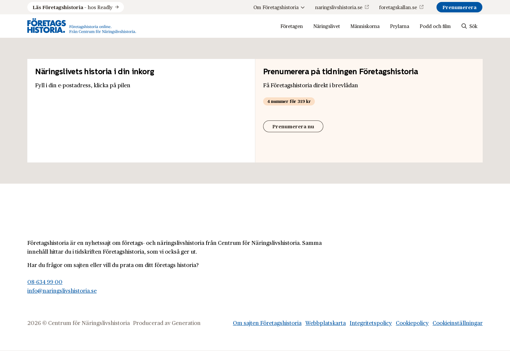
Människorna (365, 25)
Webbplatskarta (325, 323)
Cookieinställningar (458, 323)
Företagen (291, 25)
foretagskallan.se (398, 7)
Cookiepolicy (412, 323)
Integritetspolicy (371, 323)
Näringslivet (326, 25)
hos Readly (73, 7)
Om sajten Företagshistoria (267, 323)
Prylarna (399, 25)
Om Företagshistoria (279, 7)
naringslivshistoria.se (338, 7)
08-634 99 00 (44, 282)
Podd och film (435, 25)
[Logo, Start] (81, 26)
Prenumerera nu (293, 126)
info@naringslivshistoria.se (62, 290)
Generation (186, 323)
